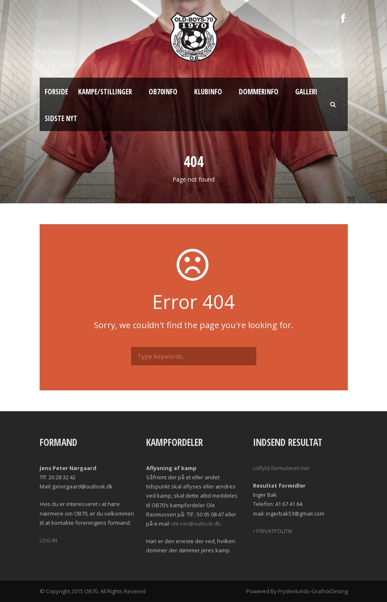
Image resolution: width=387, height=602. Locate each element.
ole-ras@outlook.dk (195, 523)
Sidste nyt (61, 118)
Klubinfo (208, 91)
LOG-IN (48, 540)
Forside (56, 91)
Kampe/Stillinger (105, 91)
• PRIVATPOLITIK (273, 531)
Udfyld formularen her (281, 468)
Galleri (306, 91)
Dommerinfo (258, 91)
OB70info (163, 91)
